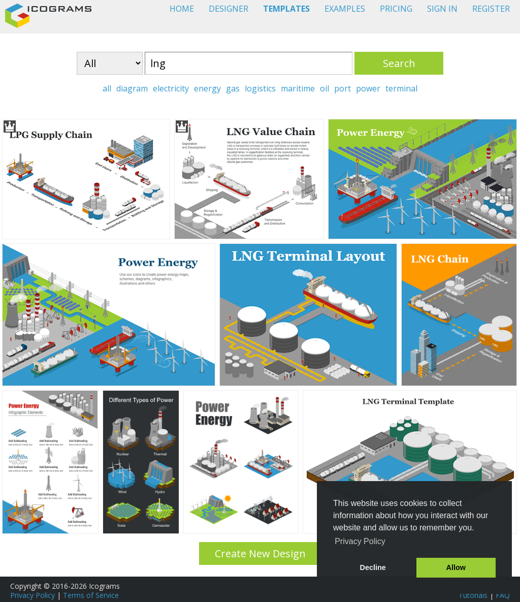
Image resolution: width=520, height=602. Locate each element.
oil (324, 88)
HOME (182, 8)
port (342, 88)
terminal (401, 88)
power (368, 88)
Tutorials (473, 595)
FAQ (503, 595)
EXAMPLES (344, 8)
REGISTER (491, 8)
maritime (298, 88)
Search (399, 63)
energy (207, 88)
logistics (260, 88)
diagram (132, 88)
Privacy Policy (32, 595)
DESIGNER (228, 8)
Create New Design (260, 553)
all (107, 88)
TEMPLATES (286, 8)
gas (233, 88)
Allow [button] (456, 567)
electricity (171, 88)
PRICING (396, 8)
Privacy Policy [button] (360, 541)
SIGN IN (442, 8)
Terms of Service (91, 595)
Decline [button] (373, 567)
